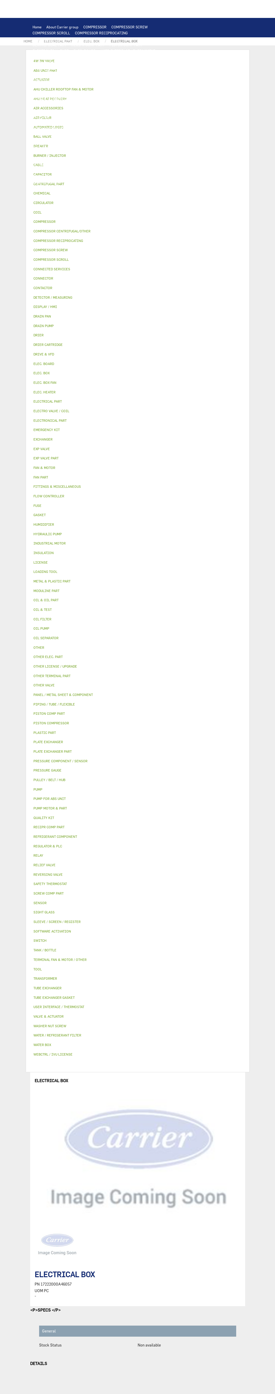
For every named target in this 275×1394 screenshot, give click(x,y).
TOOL (69, 182)
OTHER (89, 164)
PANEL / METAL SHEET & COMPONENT (93, 134)
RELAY (38, 87)
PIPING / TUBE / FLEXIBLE (122, 164)
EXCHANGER (80, 63)
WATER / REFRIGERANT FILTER (143, 176)
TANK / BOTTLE (45, 140)
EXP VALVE (76, 128)
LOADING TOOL (111, 57)
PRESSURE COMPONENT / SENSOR (133, 116)
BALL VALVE (43, 146)
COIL (100, 63)
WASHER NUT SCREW (95, 176)
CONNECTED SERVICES (52, 98)
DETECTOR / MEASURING (149, 57)
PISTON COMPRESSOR (117, 39)
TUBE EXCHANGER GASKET (101, 69)
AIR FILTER (42, 152)
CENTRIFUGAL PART (50, 45)
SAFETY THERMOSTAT (94, 98)
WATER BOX (162, 134)
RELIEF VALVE (82, 122)
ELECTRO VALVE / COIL (76, 146)
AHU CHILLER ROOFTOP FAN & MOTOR (65, 75)
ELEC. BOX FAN (69, 93)
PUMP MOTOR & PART (140, 104)
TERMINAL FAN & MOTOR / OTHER (130, 75)
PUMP (157, 98)
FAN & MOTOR (140, 69)
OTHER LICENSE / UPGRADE (56, 164)
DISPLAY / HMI (45, 57)
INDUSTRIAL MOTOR (50, 81)
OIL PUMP (41, 116)
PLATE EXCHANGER (125, 63)
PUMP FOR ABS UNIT (50, 110)
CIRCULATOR (106, 104)
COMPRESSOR (95, 27)
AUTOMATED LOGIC (49, 63)
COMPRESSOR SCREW (129, 27)
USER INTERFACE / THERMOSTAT (128, 51)
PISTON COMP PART (126, 45)
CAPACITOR (43, 93)
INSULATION (73, 140)
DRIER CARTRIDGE (131, 122)
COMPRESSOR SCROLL (51, 33)
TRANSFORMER (118, 87)
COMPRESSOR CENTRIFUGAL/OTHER (63, 39)
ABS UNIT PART (132, 182)
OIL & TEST (112, 110)
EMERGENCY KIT (47, 182)
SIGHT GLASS (101, 170)
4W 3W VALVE (137, 140)
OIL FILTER (137, 110)
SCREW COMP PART (156, 39)
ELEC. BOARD (84, 51)
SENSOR (93, 93)
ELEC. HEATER (117, 93)
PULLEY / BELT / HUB (50, 170)
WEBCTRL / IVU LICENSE (73, 158)
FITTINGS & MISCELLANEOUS (142, 170)
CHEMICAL (158, 164)
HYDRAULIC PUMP (48, 104)
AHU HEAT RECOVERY (155, 152)
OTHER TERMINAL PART (53, 176)
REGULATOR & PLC (77, 57)
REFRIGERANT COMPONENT (77, 116)
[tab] (137, 193)
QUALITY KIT (44, 188)
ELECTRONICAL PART (51, 51)
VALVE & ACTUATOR (105, 140)
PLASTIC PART (45, 134)
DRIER (104, 122)
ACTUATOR (163, 140)
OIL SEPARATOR (164, 110)
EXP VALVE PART (103, 128)
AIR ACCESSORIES (143, 146)
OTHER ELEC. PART (132, 98)
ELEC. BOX (91, 87)
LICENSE (40, 158)
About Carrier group (62, 27)
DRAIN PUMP (79, 104)
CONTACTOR (166, 81)
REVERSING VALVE (48, 128)
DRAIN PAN (138, 134)
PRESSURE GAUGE (75, 188)
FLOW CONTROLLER (49, 122)
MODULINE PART (163, 182)
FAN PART (80, 81)
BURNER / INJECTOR (96, 182)
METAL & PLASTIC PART (142, 128)
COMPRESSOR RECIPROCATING (101, 33)
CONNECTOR (143, 93)
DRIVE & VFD (140, 81)
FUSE (160, 87)
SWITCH (55, 87)
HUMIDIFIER (68, 152)
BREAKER (144, 87)
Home (37, 27)
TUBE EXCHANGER (161, 63)
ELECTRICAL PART (109, 81)
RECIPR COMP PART (88, 45)
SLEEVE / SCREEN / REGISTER (108, 152)
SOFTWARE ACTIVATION (119, 158)
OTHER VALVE (111, 146)
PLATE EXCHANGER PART (53, 69)
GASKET (78, 170)
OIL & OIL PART (85, 110)
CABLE (72, 87)
